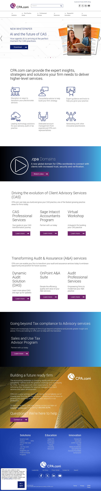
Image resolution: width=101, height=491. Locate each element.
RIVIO (21, 445)
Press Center (55, 470)
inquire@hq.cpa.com (18, 408)
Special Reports (76, 449)
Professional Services (41, 14)
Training (51, 445)
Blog (89, 2)
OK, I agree (21, 484)
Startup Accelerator (75, 447)
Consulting (51, 447)
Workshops (50, 441)
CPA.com (50, 464)
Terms (75, 485)
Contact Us (65, 470)
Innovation (75, 435)
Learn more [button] (20, 233)
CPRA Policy (88, 486)
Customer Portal (78, 2)
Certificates (50, 443)
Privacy (82, 485)
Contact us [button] (18, 420)
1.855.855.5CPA (43, 408)
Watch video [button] (39, 174)
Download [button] (18, 47)
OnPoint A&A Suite (25, 443)
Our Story (45, 470)
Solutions (14, 15)
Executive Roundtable (74, 451)
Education (51, 435)
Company (84, 15)
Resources (57, 15)
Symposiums (77, 453)
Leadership (35, 470)
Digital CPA (51, 439)
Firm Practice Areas (26, 14)
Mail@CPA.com (24, 451)
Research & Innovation (69, 14)
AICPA (85, 2)
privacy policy (8, 478)
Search (76, 470)
